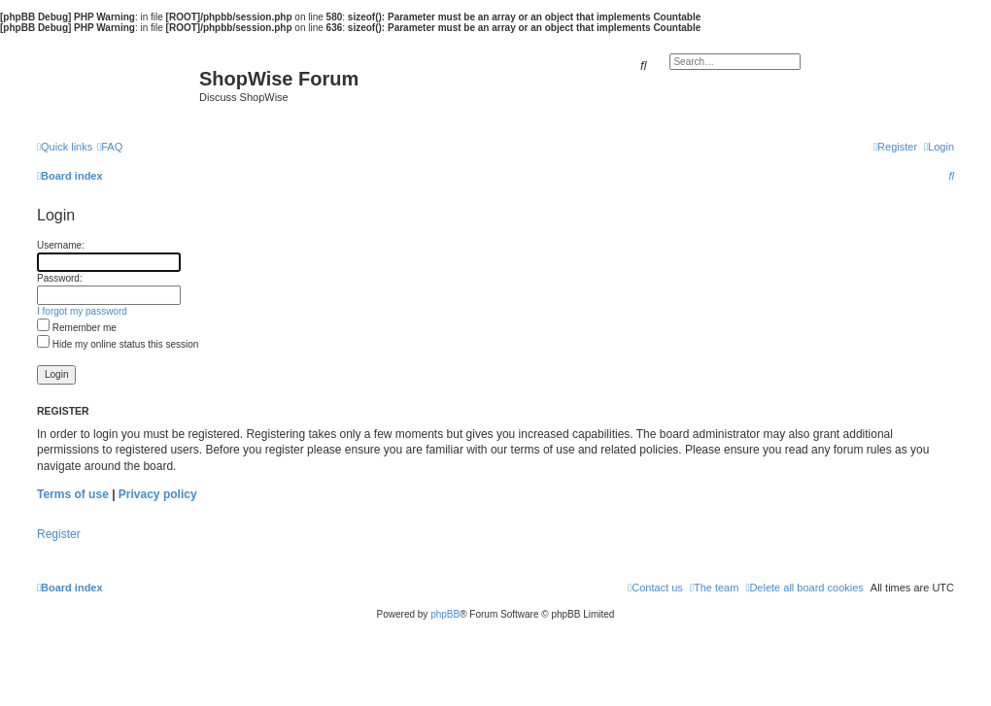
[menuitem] (109, 146)
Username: (61, 245)
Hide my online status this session (117, 344)
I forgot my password (82, 311)
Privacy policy (158, 494)
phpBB (445, 614)
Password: (60, 278)
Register (59, 534)
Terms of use (73, 494)
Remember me (77, 327)
